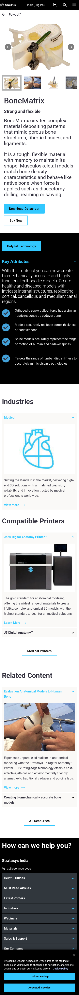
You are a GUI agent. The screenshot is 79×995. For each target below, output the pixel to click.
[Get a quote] (55, 5)
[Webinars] (39, 918)
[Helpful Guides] (39, 878)
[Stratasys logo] (8, 5)
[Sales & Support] (39, 939)
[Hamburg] (74, 5)
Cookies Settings (39, 976)
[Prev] (8, 46)
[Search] (65, 5)
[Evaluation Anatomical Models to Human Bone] (39, 694)
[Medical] (39, 417)
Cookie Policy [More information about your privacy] (60, 968)
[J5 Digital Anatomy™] (39, 632)
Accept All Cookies (39, 987)
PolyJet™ (15, 14)
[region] (39, 972)
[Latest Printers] (39, 898)
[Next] (71, 46)
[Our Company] (39, 949)
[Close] (74, 955)
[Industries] (39, 908)
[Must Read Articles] (39, 888)
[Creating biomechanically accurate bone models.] (39, 800)
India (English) (37, 5)
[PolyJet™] (5, 14)
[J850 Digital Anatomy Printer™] (39, 537)
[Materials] (39, 929)
